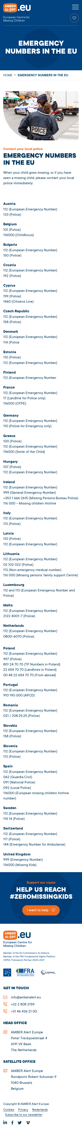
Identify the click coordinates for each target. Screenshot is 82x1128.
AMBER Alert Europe (20, 12)
